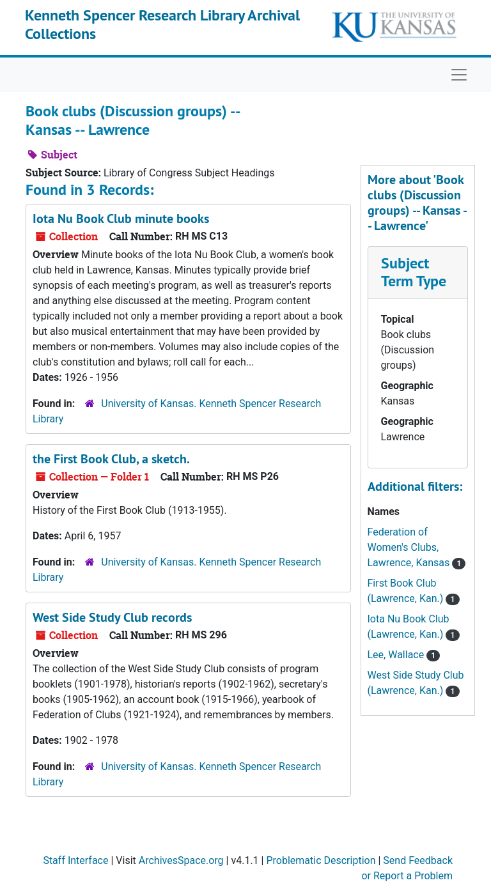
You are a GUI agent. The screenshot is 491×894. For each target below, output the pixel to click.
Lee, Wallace (397, 655)
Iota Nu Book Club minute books (121, 218)
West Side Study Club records (112, 617)
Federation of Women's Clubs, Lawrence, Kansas (410, 547)
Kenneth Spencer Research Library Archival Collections (162, 24)
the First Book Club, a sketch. (111, 459)
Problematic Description (320, 860)
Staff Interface (75, 860)
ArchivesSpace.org (181, 860)
